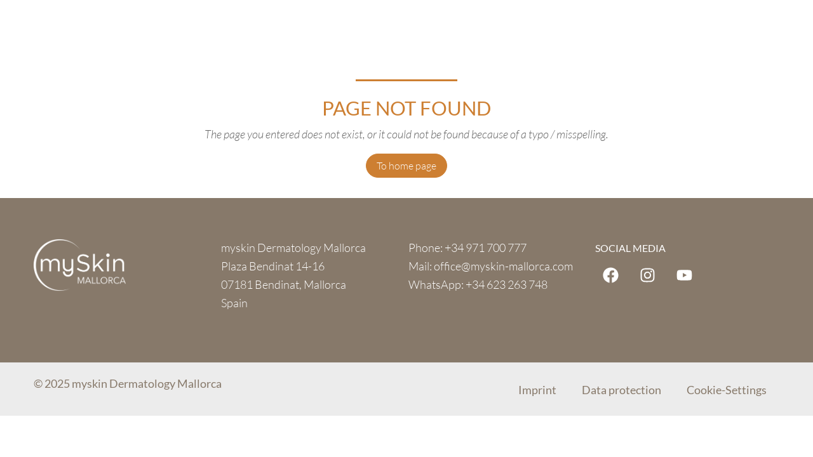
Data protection (621, 390)
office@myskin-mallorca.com (503, 266)
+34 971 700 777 (486, 248)
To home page (406, 165)
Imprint (537, 390)
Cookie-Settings (727, 390)
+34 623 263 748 (507, 284)
